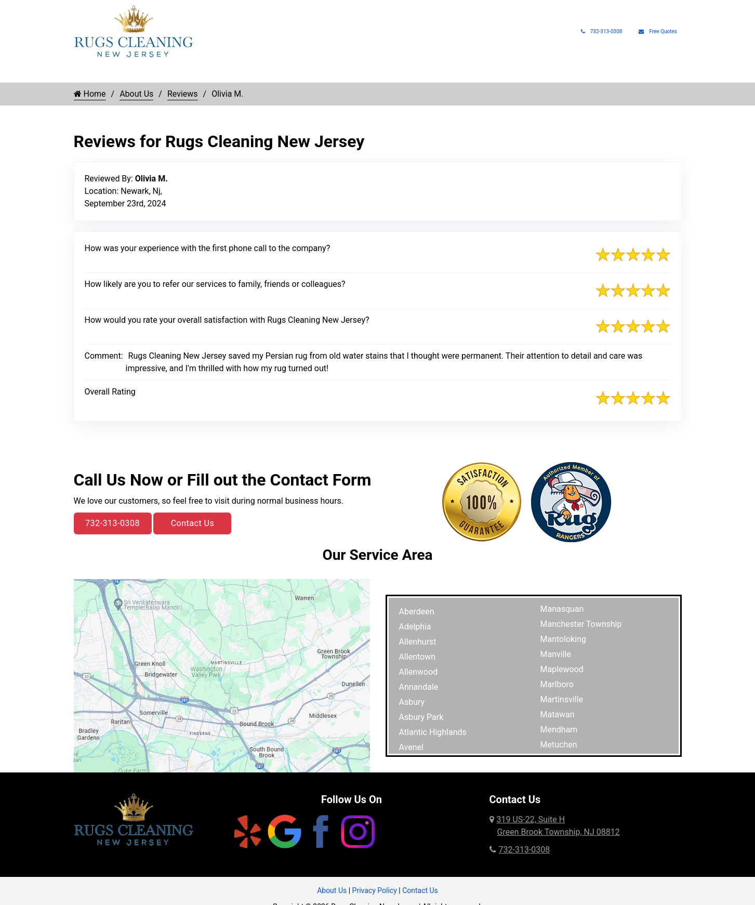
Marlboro (557, 684)
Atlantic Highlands (433, 732)
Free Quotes (658, 31)
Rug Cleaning (133, 72)
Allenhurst (417, 642)
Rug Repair (262, 72)
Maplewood (562, 669)
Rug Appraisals (481, 72)
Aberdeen (416, 612)
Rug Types (200, 72)
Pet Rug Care (407, 72)
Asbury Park (421, 717)
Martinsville (562, 699)
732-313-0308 (601, 31)
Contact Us (193, 523)
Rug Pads (539, 72)
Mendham (559, 730)
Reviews (182, 94)
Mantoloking (563, 639)
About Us (587, 72)
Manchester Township (581, 624)
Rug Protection (333, 72)
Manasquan (562, 609)
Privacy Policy (374, 890)
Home (84, 72)
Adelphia (415, 627)
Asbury (412, 702)
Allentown (417, 657)
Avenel (411, 747)
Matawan (557, 714)
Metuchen (558, 745)
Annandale (419, 687)
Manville (555, 654)
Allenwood (418, 672)
